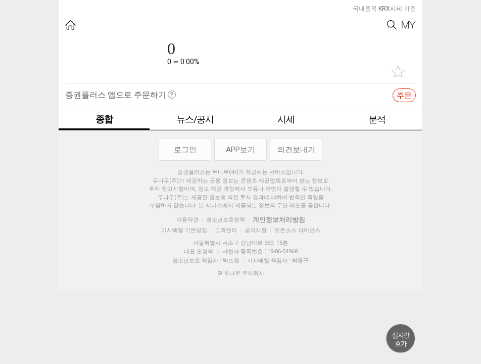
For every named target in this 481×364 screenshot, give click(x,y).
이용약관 (187, 219)
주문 (404, 95)
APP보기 (240, 149)
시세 (286, 119)
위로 (401, 339)
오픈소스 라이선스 (297, 230)
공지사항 (256, 230)
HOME (70, 25)
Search (392, 25)
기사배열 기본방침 (184, 230)
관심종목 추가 (398, 71)
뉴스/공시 (195, 119)
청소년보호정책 (225, 219)
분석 (377, 119)
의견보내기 (296, 149)
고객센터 (226, 230)
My (409, 25)
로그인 (185, 149)
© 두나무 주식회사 (240, 273)
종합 (104, 119)
